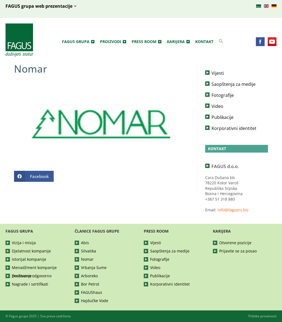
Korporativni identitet (234, 128)
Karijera (178, 41)
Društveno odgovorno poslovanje (31, 275)
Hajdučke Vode (94, 300)
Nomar (87, 259)
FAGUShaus (91, 292)
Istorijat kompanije (29, 259)
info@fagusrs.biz (233, 209)
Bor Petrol (90, 284)
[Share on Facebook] (34, 176)
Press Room (146, 41)
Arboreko (89, 275)
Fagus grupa (78, 41)
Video (217, 106)
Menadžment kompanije (34, 267)
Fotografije (223, 95)
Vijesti (218, 73)
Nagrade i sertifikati (30, 284)
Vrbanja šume (94, 267)
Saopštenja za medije (234, 84)
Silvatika (88, 251)
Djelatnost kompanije (31, 251)
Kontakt (204, 41)
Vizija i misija (24, 242)
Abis (85, 242)
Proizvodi (113, 41)
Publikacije (223, 117)
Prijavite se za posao (238, 251)
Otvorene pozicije (235, 242)
